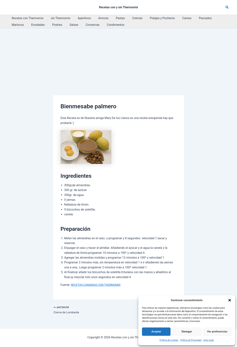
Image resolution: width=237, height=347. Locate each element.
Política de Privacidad (190, 340)
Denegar (187, 331)
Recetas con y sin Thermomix (118, 7)
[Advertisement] (118, 56)
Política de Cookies (169, 340)
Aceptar (156, 331)
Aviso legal (208, 340)
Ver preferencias (217, 331)
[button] (229, 300)
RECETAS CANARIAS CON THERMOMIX (97, 285)
